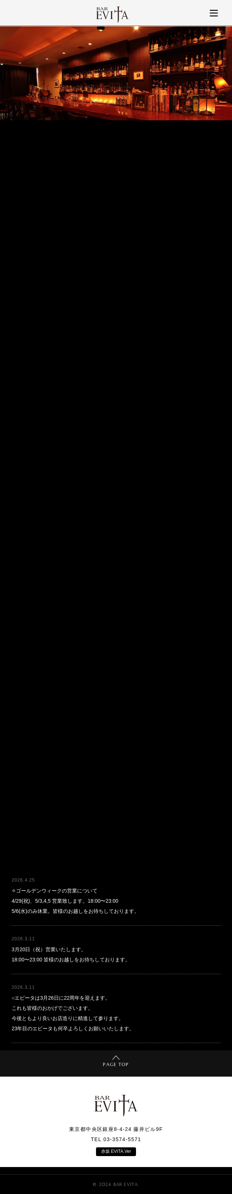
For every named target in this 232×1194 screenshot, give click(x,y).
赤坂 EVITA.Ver (116, 1151)
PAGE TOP (116, 1061)
